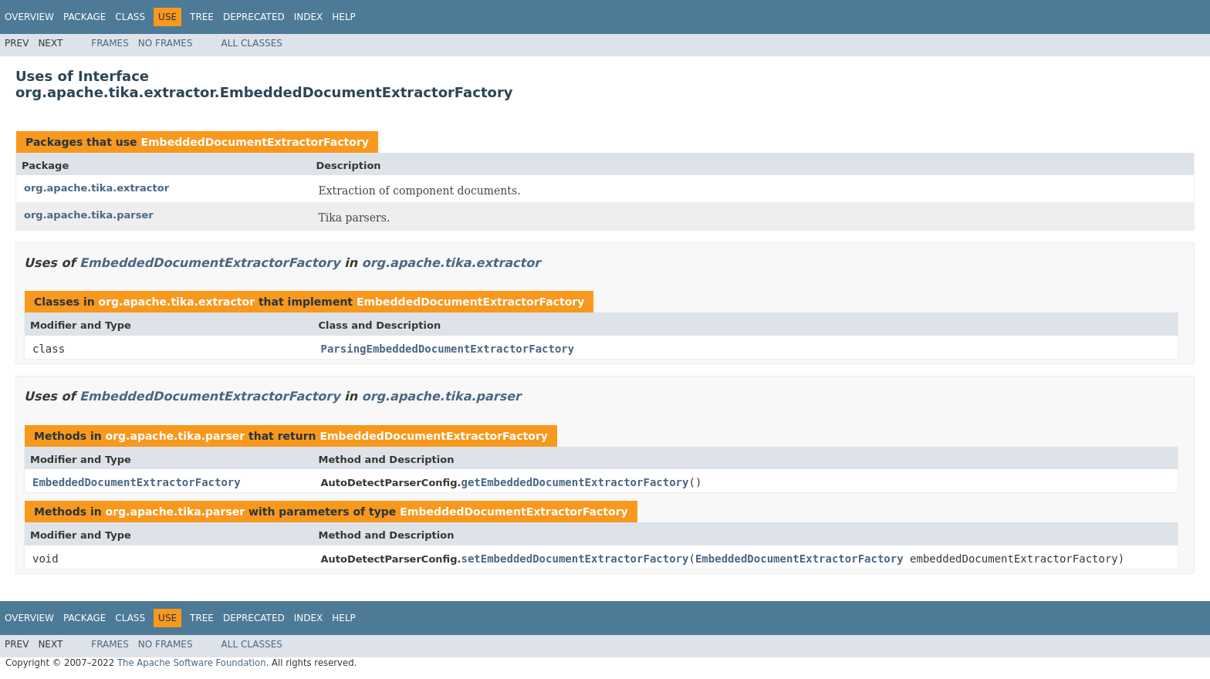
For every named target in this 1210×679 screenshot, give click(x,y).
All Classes (251, 43)
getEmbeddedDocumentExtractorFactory (574, 482)
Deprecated (254, 17)
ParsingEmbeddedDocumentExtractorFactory (448, 349)
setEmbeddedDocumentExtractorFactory (574, 558)
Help (344, 17)
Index (308, 17)
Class (130, 17)
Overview (29, 17)
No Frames (165, 43)
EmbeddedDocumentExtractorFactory (254, 142)
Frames (110, 43)
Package (84, 17)
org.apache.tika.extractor (96, 188)
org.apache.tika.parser (89, 215)
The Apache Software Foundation (191, 662)
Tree (202, 17)
